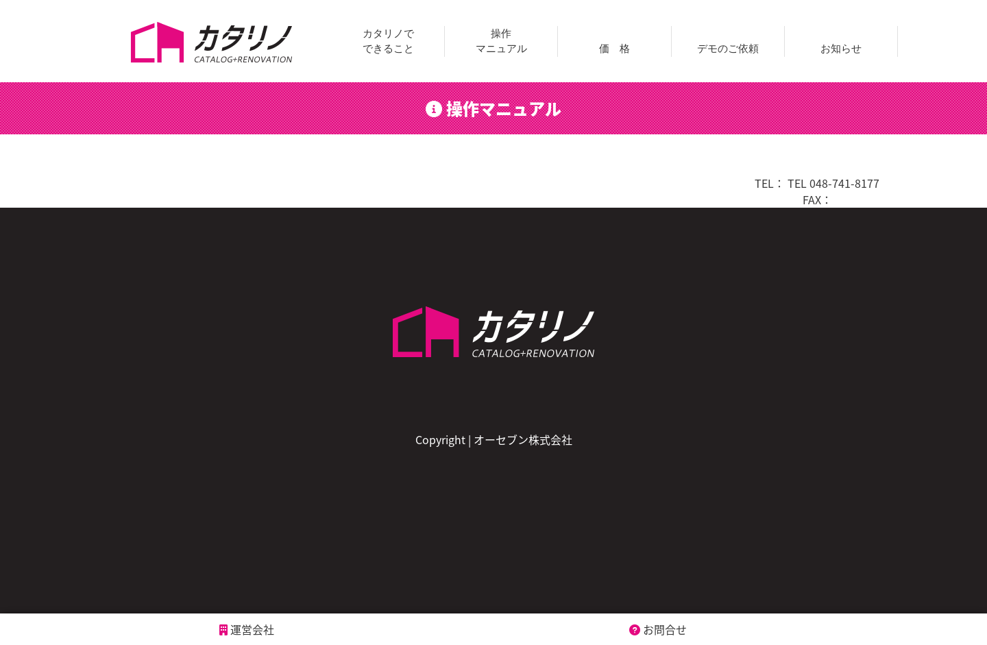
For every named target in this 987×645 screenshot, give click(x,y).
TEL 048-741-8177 (833, 183)
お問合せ (658, 629)
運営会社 (246, 629)
